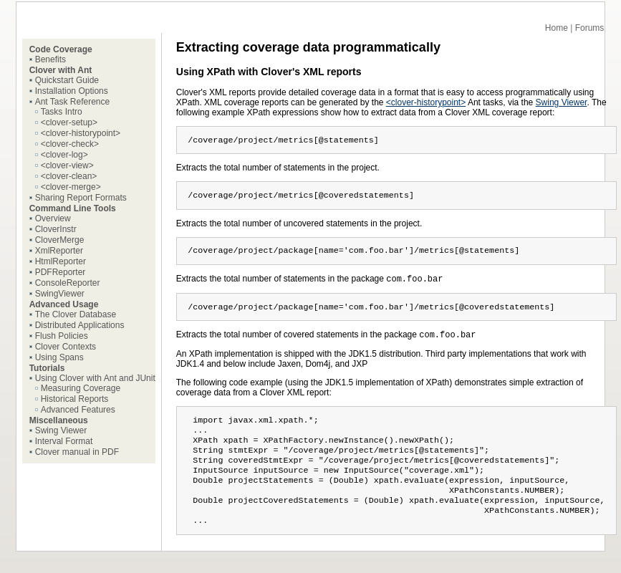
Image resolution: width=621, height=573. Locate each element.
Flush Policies (61, 336)
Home (556, 28)
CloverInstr (56, 229)
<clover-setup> (69, 122)
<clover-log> (64, 155)
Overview (53, 218)
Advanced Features (78, 410)
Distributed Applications (80, 325)
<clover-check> (70, 144)
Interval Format (64, 441)
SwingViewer (60, 294)
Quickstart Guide (67, 80)
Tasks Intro (61, 112)
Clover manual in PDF (77, 452)
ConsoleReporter (67, 283)
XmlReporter (59, 251)
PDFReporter (60, 272)
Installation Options (71, 91)
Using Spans (59, 357)
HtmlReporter (60, 261)
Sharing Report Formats (81, 198)
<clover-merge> (71, 187)
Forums (590, 28)
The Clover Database (75, 314)
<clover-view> (67, 165)
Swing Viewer (61, 430)
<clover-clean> (69, 176)
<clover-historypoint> (80, 133)
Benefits (50, 59)
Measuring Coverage (80, 388)
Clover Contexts (65, 347)
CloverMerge (60, 240)
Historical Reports (75, 399)
